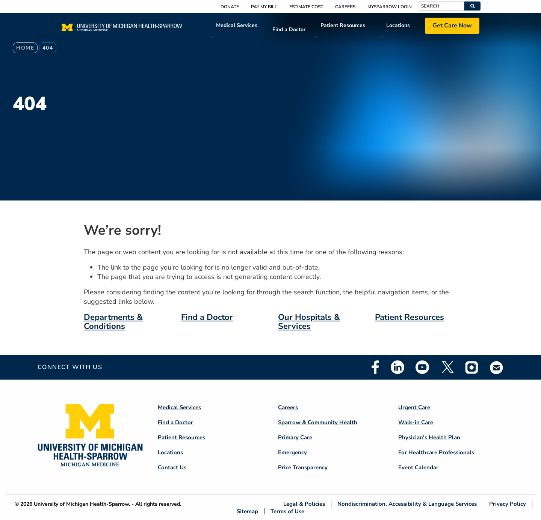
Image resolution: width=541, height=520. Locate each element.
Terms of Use (287, 511)
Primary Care (295, 437)
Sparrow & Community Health (317, 422)
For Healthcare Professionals (436, 452)
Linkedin (397, 367)
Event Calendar (418, 467)
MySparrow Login (389, 7)
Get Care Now (452, 25)
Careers (345, 7)
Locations (398, 25)
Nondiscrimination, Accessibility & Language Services (407, 504)
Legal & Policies (304, 504)
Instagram (472, 367)
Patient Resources (342, 25)
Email (496, 367)
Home (25, 47)
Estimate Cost (306, 7)
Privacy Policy (507, 504)
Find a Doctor (288, 29)
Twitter (447, 367)
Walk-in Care (415, 422)
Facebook (375, 367)
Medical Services (236, 25)
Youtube (422, 367)
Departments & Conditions (113, 322)
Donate (230, 7)
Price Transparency (303, 467)
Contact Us (172, 467)
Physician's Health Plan (429, 437)
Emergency (292, 452)
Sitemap (247, 511)
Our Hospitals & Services (309, 322)
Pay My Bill (264, 7)
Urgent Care (414, 407)
